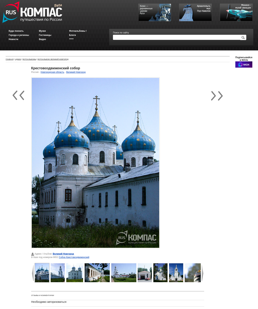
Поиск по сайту (121, 32)
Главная (9, 59)
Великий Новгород (76, 72)
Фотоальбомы (29, 59)
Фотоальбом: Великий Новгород (53, 59)
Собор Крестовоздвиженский (74, 257)
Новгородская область (52, 72)
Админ (18, 59)
